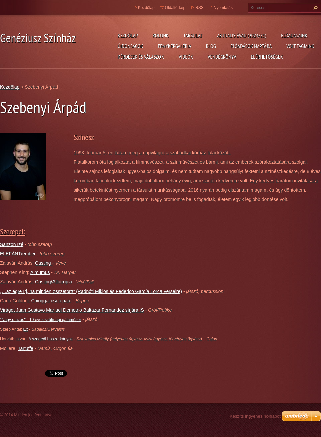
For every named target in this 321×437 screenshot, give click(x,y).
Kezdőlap (128, 35)
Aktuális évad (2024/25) (241, 35)
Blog (211, 46)
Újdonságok (130, 46)
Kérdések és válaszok (141, 56)
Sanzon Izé (11, 244)
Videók (186, 56)
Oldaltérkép (175, 7)
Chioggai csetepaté (51, 300)
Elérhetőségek (267, 56)
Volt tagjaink (300, 46)
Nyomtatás (223, 7)
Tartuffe (25, 348)
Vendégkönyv (222, 56)
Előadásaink (294, 35)
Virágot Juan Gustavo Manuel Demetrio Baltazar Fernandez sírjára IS (72, 310)
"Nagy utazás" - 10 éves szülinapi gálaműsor (40, 319)
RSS (199, 7)
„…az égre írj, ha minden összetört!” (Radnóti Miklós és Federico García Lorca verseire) (91, 291)
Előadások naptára (251, 46)
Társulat (192, 35)
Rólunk (160, 35)
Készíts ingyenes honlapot (255, 416)
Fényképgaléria (174, 46)
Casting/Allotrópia (53, 281)
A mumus (40, 272)
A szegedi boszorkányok (50, 339)
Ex (25, 329)
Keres (315, 8)
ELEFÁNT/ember (18, 253)
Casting (43, 263)
